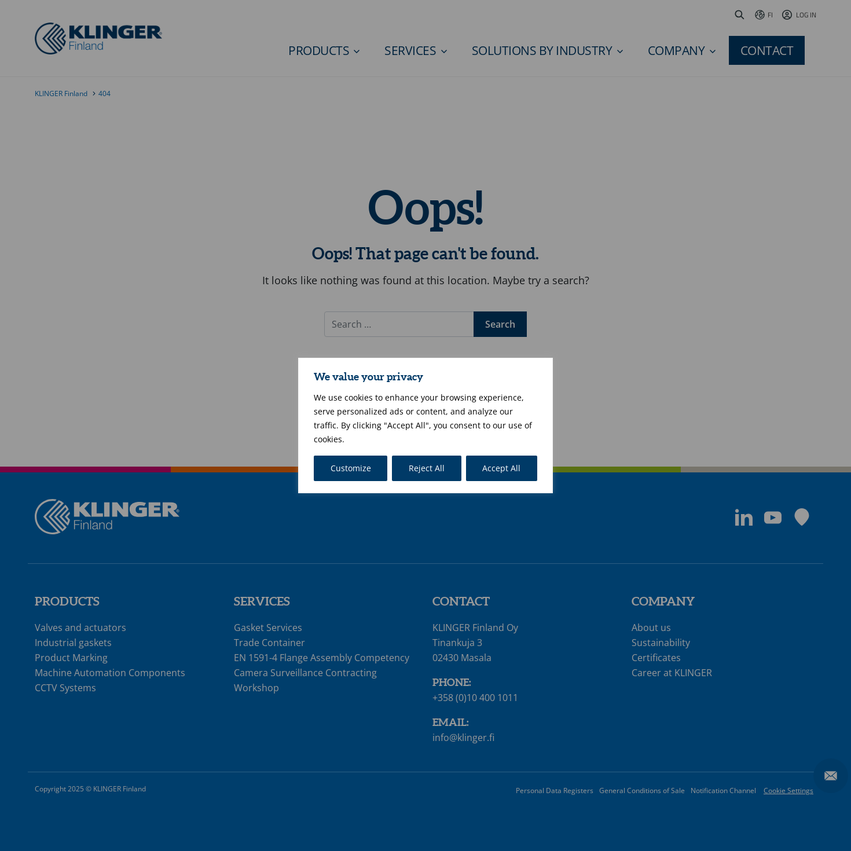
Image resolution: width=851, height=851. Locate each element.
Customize (351, 468)
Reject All (427, 468)
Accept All (501, 468)
